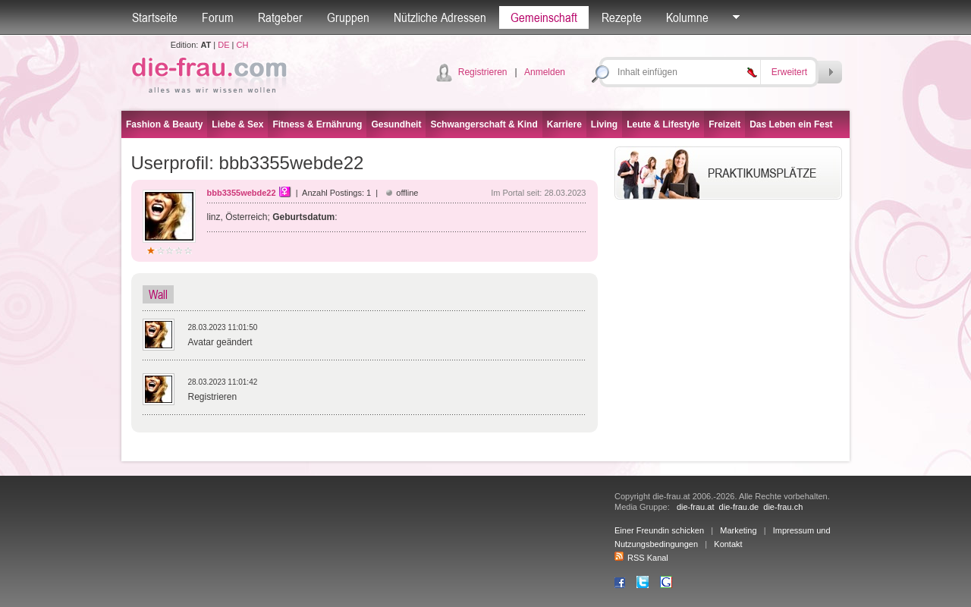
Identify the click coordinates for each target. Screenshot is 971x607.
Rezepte (622, 17)
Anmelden (544, 72)
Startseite (155, 17)
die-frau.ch (783, 506)
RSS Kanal (641, 557)
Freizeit (724, 124)
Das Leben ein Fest (790, 124)
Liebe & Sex (237, 124)
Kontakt (728, 544)
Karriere (564, 124)
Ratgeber (280, 17)
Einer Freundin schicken (659, 530)
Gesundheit (396, 124)
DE (223, 44)
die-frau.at (696, 506)
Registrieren (482, 72)
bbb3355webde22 (241, 192)
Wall (158, 294)
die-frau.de (739, 506)
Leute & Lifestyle (663, 124)
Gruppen (348, 17)
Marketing (738, 530)
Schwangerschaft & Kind (483, 124)
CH (242, 44)
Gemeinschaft (544, 17)
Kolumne (687, 17)
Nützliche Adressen (440, 17)
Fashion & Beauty (164, 124)
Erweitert (789, 72)
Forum (218, 17)
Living (604, 124)
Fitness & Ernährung (317, 124)
